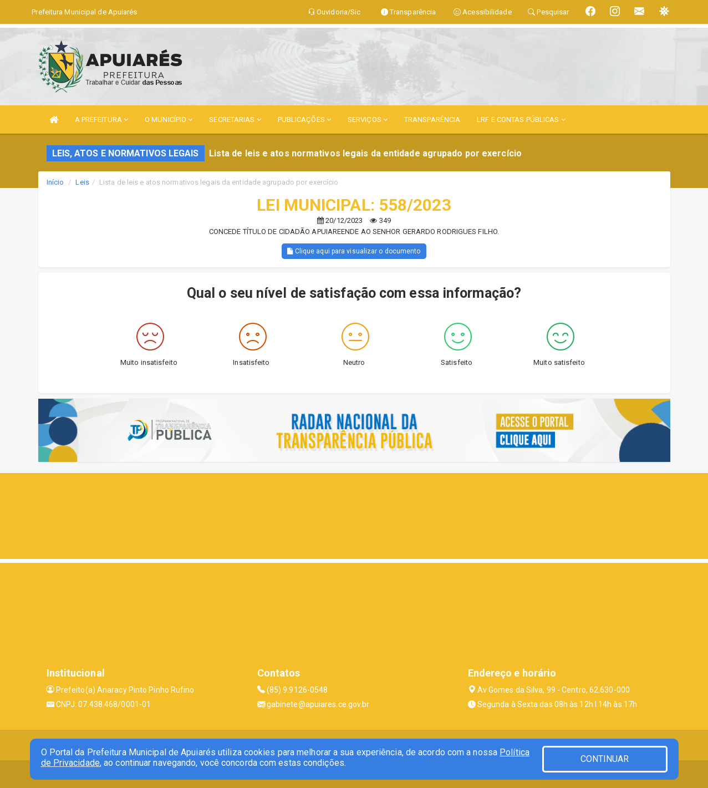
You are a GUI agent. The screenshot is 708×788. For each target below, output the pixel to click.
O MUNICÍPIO (168, 119)
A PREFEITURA (101, 119)
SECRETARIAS (235, 119)
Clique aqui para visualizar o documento (353, 251)
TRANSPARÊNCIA (432, 119)
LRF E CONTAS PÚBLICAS (521, 119)
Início (55, 182)
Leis (82, 182)
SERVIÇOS (368, 119)
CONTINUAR (604, 759)
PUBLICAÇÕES (304, 119)
